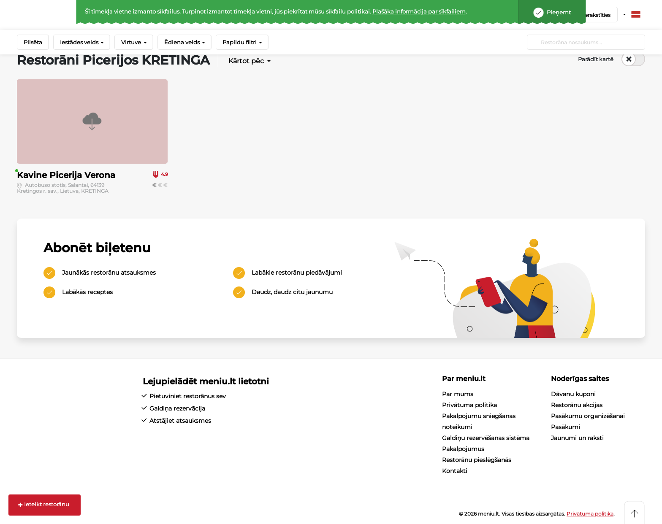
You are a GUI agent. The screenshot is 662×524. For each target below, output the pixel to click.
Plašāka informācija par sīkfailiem (419, 11)
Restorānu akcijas (576, 405)
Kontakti (454, 471)
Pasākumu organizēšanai (588, 416)
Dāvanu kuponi (573, 394)
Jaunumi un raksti (577, 438)
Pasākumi (565, 427)
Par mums (457, 394)
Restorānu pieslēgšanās (476, 460)
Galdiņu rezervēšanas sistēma (485, 438)
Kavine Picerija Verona (66, 175)
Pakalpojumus (463, 449)
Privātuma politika (469, 405)
